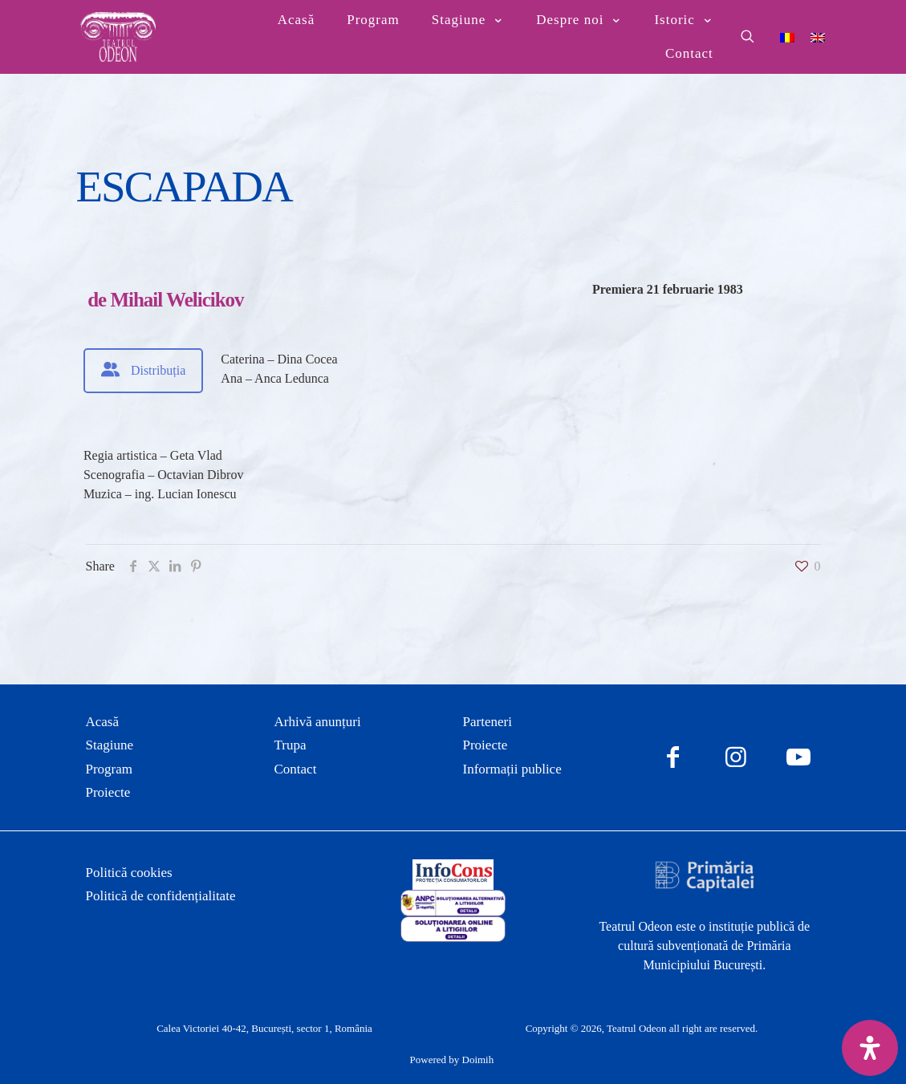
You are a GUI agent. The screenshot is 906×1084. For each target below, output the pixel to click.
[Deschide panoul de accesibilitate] (870, 1048)
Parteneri (487, 721)
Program (109, 769)
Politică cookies (129, 872)
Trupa (290, 745)
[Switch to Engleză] (817, 36)
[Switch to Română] (787, 36)
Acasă (103, 721)
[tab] (143, 370)
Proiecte (108, 792)
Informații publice (512, 769)
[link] (453, 874)
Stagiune (110, 745)
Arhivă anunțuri (317, 721)
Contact (295, 769)
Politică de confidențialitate (161, 895)
